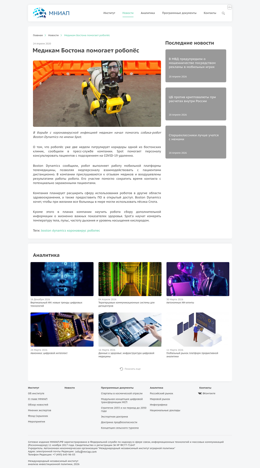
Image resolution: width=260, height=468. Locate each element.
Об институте (36, 393)
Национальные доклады (165, 410)
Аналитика (148, 13)
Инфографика (158, 404)
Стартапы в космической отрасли (121, 393)
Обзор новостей (38, 404)
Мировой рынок (160, 399)
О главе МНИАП (37, 399)
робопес (93, 230)
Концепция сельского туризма (120, 427)
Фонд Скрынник (38, 415)
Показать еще (133, 368)
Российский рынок (161, 393)
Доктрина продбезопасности (119, 422)
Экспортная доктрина (114, 416)
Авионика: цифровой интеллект (49, 353)
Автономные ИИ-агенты (180, 302)
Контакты (210, 13)
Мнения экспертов (39, 410)
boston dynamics (53, 230)
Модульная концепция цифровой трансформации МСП (122, 400)
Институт (109, 13)
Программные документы (179, 13)
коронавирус (76, 230)
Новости (128, 13)
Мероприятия (36, 421)
